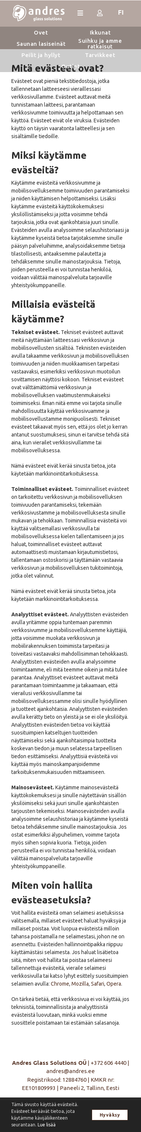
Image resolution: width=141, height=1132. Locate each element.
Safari (97, 984)
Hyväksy (110, 1114)
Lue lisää (47, 1124)
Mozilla (80, 984)
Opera (113, 984)
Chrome (60, 984)
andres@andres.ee (70, 1071)
